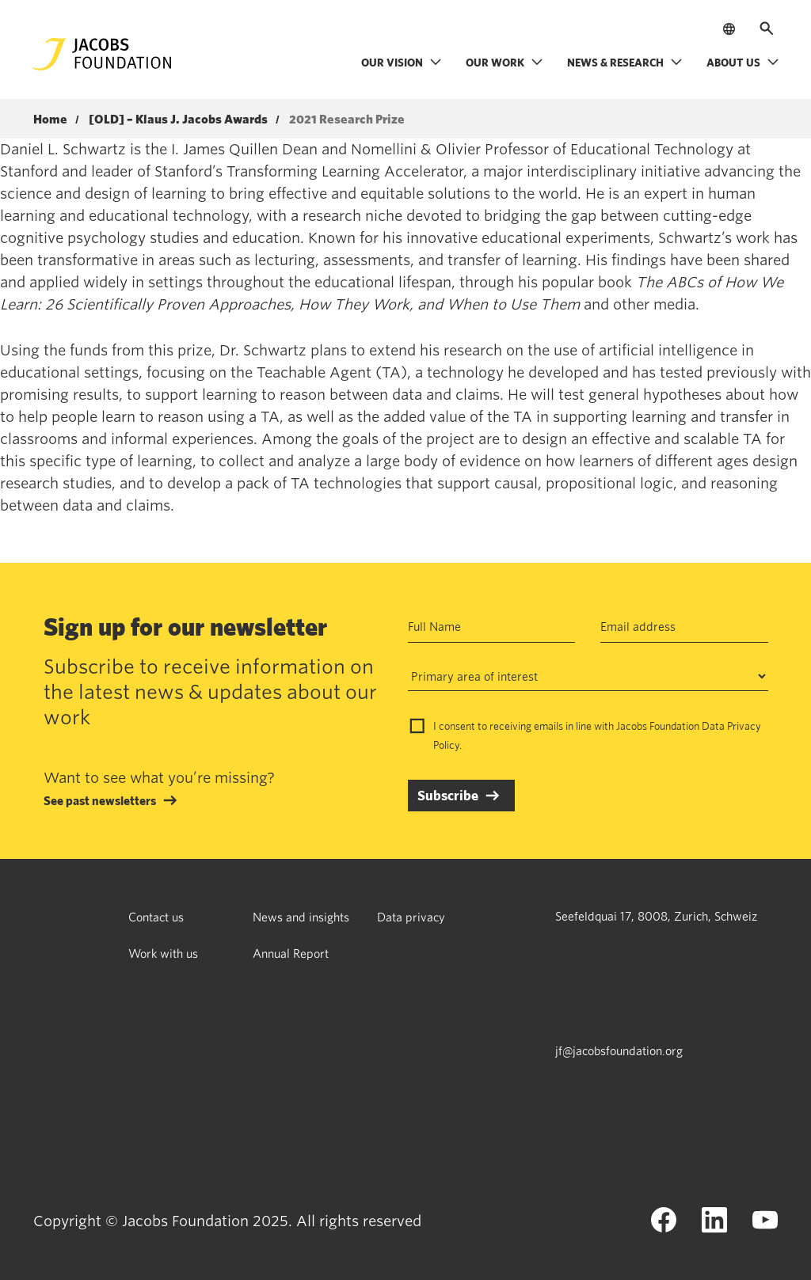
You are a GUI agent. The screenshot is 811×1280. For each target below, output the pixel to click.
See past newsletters (100, 800)
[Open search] (767, 28)
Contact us (156, 917)
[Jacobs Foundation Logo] (102, 54)
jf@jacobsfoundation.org (619, 1050)
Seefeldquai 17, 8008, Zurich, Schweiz (656, 916)
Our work (504, 62)
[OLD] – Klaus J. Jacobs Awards (178, 119)
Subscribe (447, 795)
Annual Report (291, 953)
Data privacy (411, 917)
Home (50, 119)
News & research (625, 62)
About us (742, 62)
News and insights (301, 917)
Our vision (401, 62)
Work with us (163, 953)
